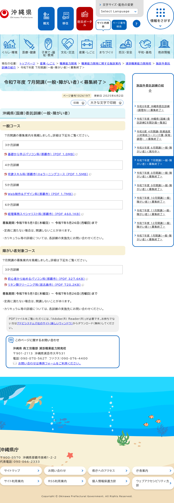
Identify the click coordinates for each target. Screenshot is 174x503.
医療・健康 (29, 52)
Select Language (115, 11)
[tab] (103, 25)
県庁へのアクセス (103, 470)
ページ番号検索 (119, 25)
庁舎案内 (142, 470)
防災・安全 (125, 52)
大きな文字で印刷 (103, 102)
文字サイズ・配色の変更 (118, 4)
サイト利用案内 (14, 481)
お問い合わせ (57, 470)
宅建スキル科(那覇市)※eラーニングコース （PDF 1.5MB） (49, 174)
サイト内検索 (103, 25)
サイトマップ (12, 470)
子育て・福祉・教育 (48, 53)
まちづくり (106, 52)
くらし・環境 (10, 52)
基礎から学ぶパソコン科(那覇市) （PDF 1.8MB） (43, 154)
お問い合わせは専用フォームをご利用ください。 (49, 363)
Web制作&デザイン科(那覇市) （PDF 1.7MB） (42, 194)
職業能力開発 (68, 63)
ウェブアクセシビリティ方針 (152, 483)
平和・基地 (145, 52)
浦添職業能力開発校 (138, 63)
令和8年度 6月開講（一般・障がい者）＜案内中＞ (154, 138)
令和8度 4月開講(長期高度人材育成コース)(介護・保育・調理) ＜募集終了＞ (154, 124)
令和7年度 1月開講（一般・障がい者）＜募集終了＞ (154, 226)
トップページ (27, 63)
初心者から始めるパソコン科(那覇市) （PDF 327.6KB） (48, 278)
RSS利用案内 (57, 481)
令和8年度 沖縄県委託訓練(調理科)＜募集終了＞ (153, 97)
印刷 (76, 103)
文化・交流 (67, 52)
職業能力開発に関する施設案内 (101, 63)
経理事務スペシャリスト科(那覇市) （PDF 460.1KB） (46, 214)
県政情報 (164, 52)
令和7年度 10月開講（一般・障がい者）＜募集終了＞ (154, 189)
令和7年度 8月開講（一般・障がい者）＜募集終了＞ (154, 164)
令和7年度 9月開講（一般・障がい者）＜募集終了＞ (154, 176)
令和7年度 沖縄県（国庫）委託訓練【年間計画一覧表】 (153, 110)
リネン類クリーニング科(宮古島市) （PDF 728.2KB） (46, 284)
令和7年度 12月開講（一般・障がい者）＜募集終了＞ (154, 214)
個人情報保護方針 (104, 481)
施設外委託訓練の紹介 (153, 82)
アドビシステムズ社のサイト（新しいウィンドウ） (45, 323)
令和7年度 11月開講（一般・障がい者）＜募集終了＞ (154, 201)
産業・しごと (87, 52)
